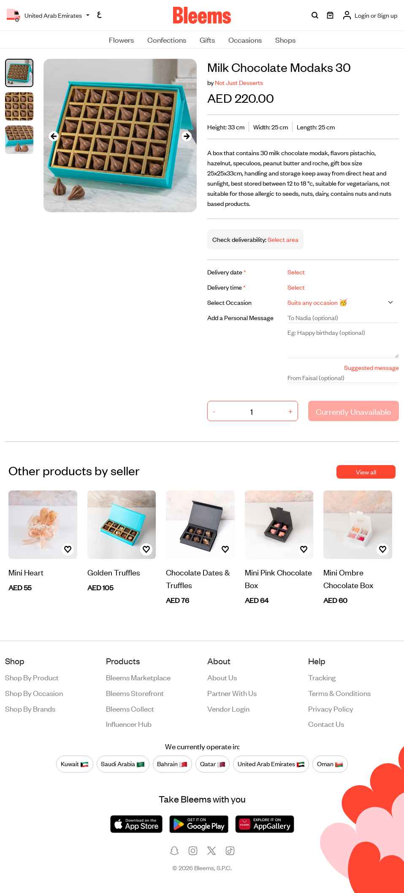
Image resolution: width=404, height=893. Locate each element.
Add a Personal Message (240, 317)
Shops (285, 39)
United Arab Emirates (271, 764)
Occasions (245, 39)
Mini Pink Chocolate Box (278, 578)
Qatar (212, 764)
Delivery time (226, 286)
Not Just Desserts (239, 82)
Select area (282, 239)
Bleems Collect (130, 708)
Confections (166, 39)
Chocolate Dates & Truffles (198, 578)
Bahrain (172, 764)
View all (366, 471)
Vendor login (228, 708)
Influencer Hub (129, 723)
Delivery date (226, 271)
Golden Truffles (113, 572)
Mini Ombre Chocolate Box (348, 578)
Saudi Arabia (123, 764)
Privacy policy (330, 708)
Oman (330, 764)
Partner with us (232, 693)
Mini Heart (25, 572)
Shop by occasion (34, 693)
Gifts (207, 39)
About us (222, 677)
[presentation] (54, 135)
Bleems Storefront (135, 693)
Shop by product (32, 677)
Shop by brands (30, 708)
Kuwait (75, 764)
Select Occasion (229, 302)
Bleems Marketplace (138, 677)
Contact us (326, 723)
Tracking (322, 677)
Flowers (121, 39)
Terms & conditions (339, 693)
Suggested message (371, 367)
